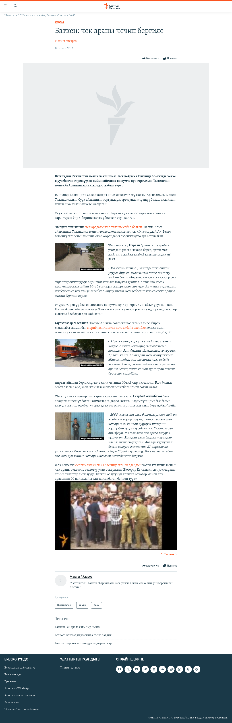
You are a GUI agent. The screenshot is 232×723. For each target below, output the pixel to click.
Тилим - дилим (70, 667)
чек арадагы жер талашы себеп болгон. (114, 227)
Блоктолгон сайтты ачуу (19, 667)
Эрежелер (10, 681)
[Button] (150, 58)
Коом (59, 22)
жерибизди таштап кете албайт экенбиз (116, 328)
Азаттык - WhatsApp (17, 688)
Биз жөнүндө (12, 674)
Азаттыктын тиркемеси (19, 695)
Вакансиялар (12, 702)
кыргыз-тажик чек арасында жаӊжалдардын (108, 465)
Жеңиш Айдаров (66, 41)
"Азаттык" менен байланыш (22, 709)
